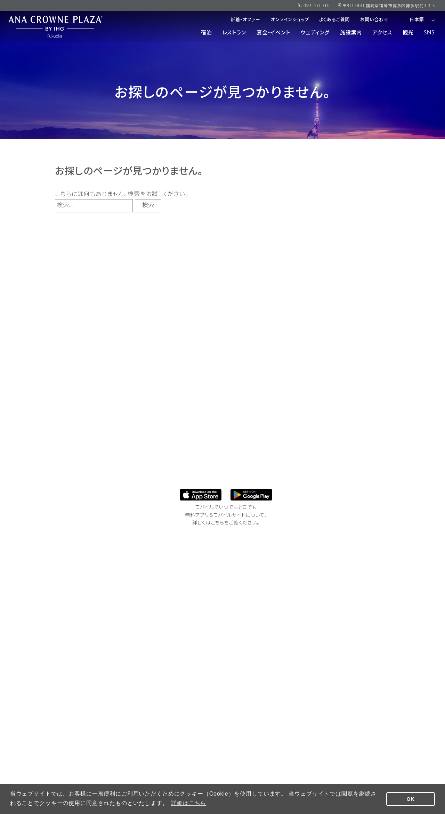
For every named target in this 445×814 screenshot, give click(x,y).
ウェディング (315, 33)
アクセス (382, 33)
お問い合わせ (374, 20)
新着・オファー (245, 20)
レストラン (234, 33)
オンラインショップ (290, 20)
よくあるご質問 (334, 20)
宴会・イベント (273, 33)
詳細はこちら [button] (188, 803)
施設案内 (351, 33)
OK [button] (411, 799)
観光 (408, 33)
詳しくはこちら (208, 523)
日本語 (417, 20)
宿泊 (206, 33)
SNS (429, 33)
